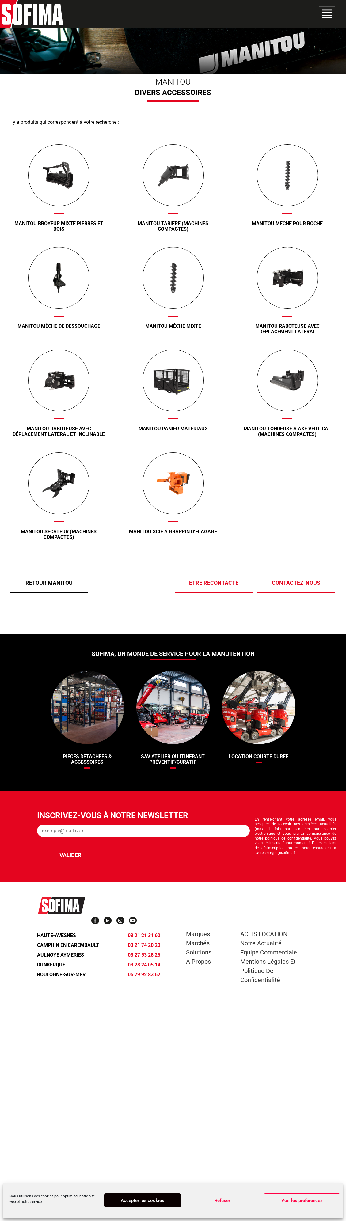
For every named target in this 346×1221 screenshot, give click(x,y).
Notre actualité (261, 943)
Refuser (222, 1200)
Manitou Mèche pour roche (287, 223)
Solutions (198, 952)
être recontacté (213, 583)
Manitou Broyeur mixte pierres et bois (58, 226)
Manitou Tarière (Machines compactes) (173, 226)
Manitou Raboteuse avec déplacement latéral (287, 329)
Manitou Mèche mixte (173, 326)
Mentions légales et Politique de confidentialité (268, 971)
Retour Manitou (49, 583)
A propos (198, 961)
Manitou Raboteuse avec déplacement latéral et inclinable (59, 431)
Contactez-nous (296, 583)
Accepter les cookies (142, 1200)
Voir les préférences (302, 1200)
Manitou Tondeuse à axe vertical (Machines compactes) (287, 431)
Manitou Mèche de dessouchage (58, 326)
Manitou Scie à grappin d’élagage (173, 532)
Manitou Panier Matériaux (173, 429)
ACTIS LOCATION (263, 934)
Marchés (198, 943)
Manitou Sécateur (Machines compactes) (59, 534)
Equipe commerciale (268, 952)
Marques (198, 934)
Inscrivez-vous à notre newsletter (112, 815)
